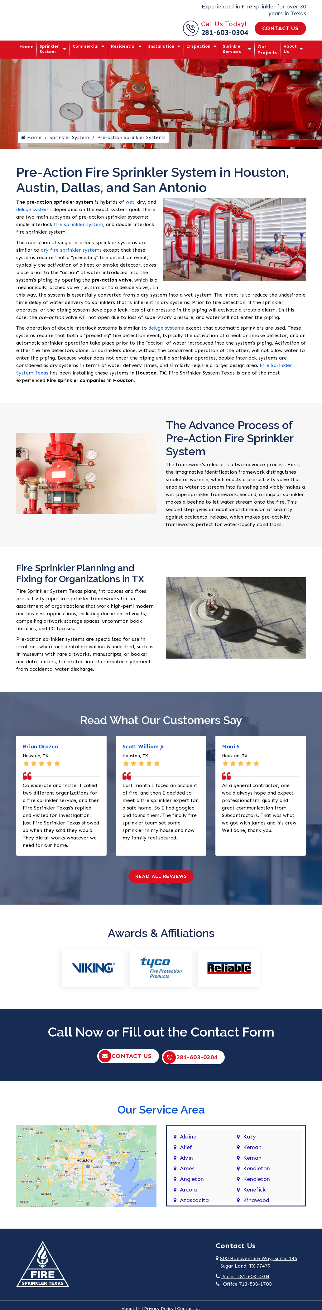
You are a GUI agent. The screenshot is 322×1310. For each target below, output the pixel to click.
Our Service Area (161, 1111)
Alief (186, 1149)
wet (130, 205)
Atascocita (194, 1202)
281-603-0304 (224, 32)
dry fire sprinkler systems (71, 253)
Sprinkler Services (232, 49)
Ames (187, 1170)
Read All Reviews (161, 879)
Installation (161, 46)
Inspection (198, 46)
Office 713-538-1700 (244, 1286)
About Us (290, 49)
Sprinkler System (49, 49)
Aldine (188, 1139)
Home (26, 47)
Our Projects (267, 50)
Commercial (86, 46)
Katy (249, 1139)
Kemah (252, 1149)
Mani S (231, 749)
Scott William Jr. (144, 749)
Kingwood (256, 1202)
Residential (123, 46)
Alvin (186, 1160)
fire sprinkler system (78, 227)
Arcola (188, 1192)
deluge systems (34, 212)
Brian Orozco (40, 749)
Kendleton (256, 1170)
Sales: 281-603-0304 (243, 1279)
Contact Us (280, 28)
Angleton (192, 1181)
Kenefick (254, 1192)
